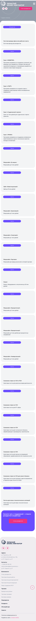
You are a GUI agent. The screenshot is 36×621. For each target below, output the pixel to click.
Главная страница (5, 17)
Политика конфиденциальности (9, 615)
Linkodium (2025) (15, 617)
